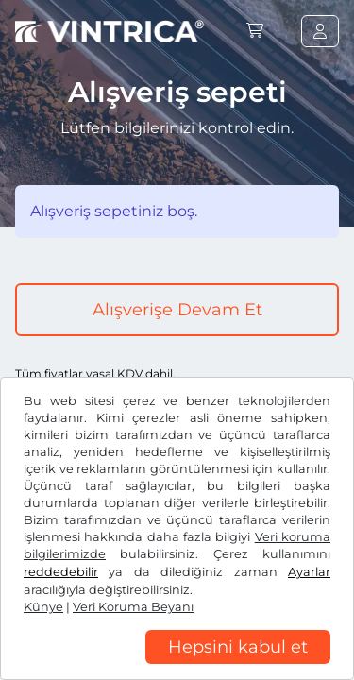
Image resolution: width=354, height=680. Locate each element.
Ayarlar (309, 572)
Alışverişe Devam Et (177, 309)
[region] (177, 666)
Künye (43, 607)
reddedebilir (61, 572)
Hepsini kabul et (238, 647)
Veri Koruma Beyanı (133, 607)
